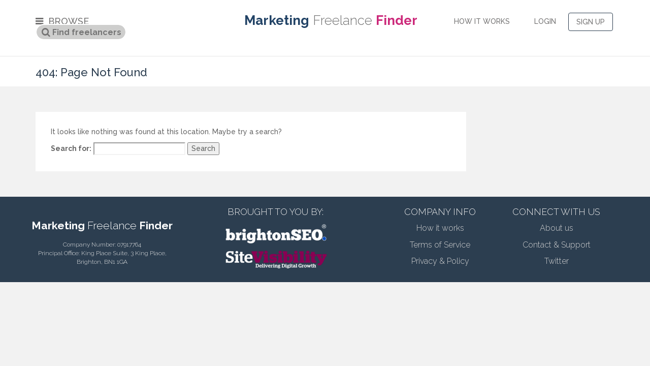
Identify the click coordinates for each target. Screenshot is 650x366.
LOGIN (545, 21)
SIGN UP (590, 22)
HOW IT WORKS (482, 21)
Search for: (71, 148)
